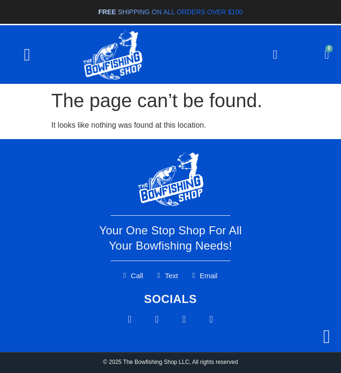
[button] (27, 55)
